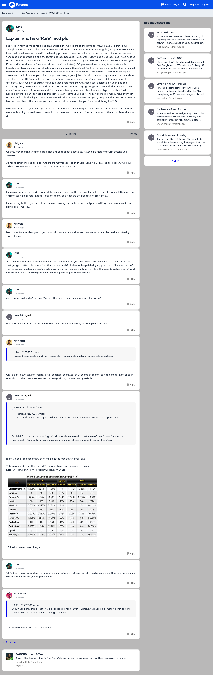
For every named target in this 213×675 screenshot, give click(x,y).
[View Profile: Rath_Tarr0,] (9, 595)
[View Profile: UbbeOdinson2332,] (151, 137)
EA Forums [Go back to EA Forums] (6, 13)
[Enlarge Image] (71, 506)
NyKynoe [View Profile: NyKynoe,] (18, 143)
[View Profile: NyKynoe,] (9, 145)
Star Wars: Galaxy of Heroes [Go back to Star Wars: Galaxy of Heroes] (33, 13)
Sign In (205, 4)
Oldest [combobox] (135, 133)
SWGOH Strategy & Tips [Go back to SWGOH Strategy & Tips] (59, 13)
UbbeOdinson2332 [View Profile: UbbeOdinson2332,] (165, 149)
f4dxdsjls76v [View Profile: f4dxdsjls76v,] (163, 47)
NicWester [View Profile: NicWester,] (19, 340)
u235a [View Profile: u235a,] (19, 26)
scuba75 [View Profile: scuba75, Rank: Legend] (18, 315)
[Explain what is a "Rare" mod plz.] (19, 147)
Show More (9, 642)
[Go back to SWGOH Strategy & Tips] (71, 654)
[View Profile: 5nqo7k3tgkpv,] (151, 112)
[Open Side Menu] (4, 4)
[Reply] (131, 122)
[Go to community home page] (18, 5)
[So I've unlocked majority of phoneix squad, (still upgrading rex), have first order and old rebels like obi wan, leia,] (182, 40)
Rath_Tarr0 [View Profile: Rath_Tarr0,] (20, 593)
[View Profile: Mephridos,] (151, 86)
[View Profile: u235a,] (10, 28)
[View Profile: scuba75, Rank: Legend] (9, 317)
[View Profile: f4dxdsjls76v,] (151, 35)
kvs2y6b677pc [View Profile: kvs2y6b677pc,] (164, 72)
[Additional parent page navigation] (16, 13)
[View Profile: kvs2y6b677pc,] (151, 60)
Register (194, 4)
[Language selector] (170, 5)
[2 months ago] (177, 47)
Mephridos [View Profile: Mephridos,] (162, 98)
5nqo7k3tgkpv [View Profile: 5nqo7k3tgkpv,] (164, 124)
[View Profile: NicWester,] (9, 342)
